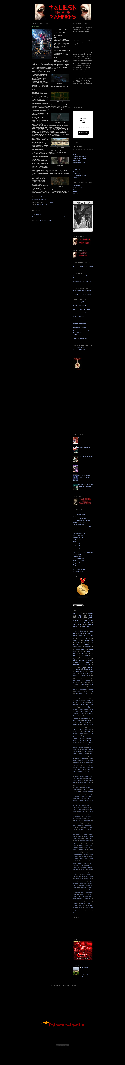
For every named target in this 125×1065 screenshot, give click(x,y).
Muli (92, 807)
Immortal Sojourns (78, 535)
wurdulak (81, 733)
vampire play (76, 789)
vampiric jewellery (87, 896)
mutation (86, 715)
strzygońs (77, 874)
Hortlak (81, 802)
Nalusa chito (89, 809)
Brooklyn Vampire (89, 760)
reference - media (85, 637)
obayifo (85, 780)
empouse (86, 838)
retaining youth (82, 747)
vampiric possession (79, 635)
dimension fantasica (78, 550)
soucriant (91, 749)
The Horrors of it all (78, 539)
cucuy (92, 771)
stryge (92, 783)
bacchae (74, 827)
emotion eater (86, 720)
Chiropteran (75, 718)
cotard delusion (77, 832)
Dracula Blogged (77, 548)
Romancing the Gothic (79, 522)
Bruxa (86, 711)
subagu (83, 874)
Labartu (88, 805)
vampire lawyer (80, 885)
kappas (86, 845)
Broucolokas (77, 796)
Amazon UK (80, 988)
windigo (90, 758)
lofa (80, 852)
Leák (74, 765)
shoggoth (90, 782)
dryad (74, 836)
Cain (85, 691)
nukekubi (80, 780)
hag (84, 727)
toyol (86, 751)
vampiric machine (86, 678)
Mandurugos (86, 807)
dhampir (87, 644)
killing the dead (77, 565)
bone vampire (81, 829)
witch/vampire (76, 648)
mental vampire (83, 856)
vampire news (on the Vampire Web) (82, 527)
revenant (75, 668)
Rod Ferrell (85, 765)
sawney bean (76, 749)
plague (74, 659)
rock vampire (76, 869)
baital (80, 827)
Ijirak (74, 803)
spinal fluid (86, 783)
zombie (80, 617)
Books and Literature (78, 165)
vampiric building (88, 669)
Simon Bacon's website (79, 514)
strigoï (82, 668)
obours (74, 863)
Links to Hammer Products (80, 162)
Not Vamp (88, 633)
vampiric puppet (87, 731)
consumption (76, 698)
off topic (79, 863)
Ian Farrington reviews (79, 569)
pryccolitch (76, 867)
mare (80, 715)
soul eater (76, 653)
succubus (88, 646)
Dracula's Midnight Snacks (80, 302)
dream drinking (84, 834)
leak (79, 849)
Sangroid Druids (81, 811)
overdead (85, 863)
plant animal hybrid (82, 782)
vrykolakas (77, 691)
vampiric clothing (83, 756)
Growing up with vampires (80, 305)
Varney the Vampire (78, 187)
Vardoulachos (88, 816)
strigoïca (76, 872)
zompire (44, 204)
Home (51, 217)
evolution (75, 742)
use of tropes (86, 628)
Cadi (90, 796)
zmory (74, 912)
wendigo (89, 696)
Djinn (83, 762)
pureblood (85, 653)
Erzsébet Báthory (88, 640)
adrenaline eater (76, 822)
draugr (82, 695)
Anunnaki (89, 793)
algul (81, 823)
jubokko (74, 845)
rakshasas (83, 867)
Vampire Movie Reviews (79, 518)
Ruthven (82, 657)
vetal (79, 791)
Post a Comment (36, 214)
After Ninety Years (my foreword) (81, 309)
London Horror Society (79, 524)
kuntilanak (90, 686)
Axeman (82, 794)
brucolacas (89, 829)
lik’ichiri (89, 851)
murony (83, 744)
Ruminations (76, 173)
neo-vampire (77, 861)
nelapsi (74, 780)
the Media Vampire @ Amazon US (82, 294)
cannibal (88, 680)
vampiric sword (80, 901)
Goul (84, 735)
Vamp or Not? (76, 169)
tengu (78, 876)
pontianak (75, 709)
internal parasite (77, 677)
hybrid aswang (77, 843)
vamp (74, 660)
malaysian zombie (78, 854)
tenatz (74, 876)
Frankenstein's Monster (79, 631)
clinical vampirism (85, 673)
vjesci (80, 905)
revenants (77, 678)
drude (90, 834)
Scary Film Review (78, 563)
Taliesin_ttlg (86, 967)
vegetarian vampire (85, 675)
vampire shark (76, 731)
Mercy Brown (84, 704)
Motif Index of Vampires (79, 529)
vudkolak (75, 907)
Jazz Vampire (80, 803)
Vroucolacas (75, 818)
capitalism (81, 660)
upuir (76, 881)
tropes (79, 729)
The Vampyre (76, 185)
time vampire (85, 876)
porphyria (85, 682)
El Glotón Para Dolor (87, 798)
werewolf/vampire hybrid (80, 666)
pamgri (74, 782)
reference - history (88, 677)
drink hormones (78, 773)
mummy (80, 639)
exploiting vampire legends (86, 840)
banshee (90, 769)
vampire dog (83, 689)
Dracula (75, 191)
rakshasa (82, 722)
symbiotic (76, 751)
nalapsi (91, 860)
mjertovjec (91, 856)
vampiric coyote (79, 892)
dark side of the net (78, 543)
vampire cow (87, 729)
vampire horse (83, 753)
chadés (85, 831)
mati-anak (76, 856)
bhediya (90, 827)
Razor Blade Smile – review (85, 456)
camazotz (80, 831)
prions (92, 865)
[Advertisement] (83, 402)
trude (82, 878)
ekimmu (79, 836)
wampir (91, 907)
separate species (77, 646)
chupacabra (76, 664)
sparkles (87, 662)
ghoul (80, 651)
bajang (84, 827)
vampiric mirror (88, 898)
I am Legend (76, 193)
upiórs (79, 880)
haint (81, 742)
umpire (86, 878)
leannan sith (84, 849)
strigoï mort (88, 687)
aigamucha (84, 822)
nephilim (82, 707)
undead (79, 615)
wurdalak (75, 910)
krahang (91, 845)
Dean (74, 541)
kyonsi (78, 642)
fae (80, 727)
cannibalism (84, 655)
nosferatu (75, 628)
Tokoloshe (75, 814)
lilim (90, 742)
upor (92, 880)
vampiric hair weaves (86, 894)
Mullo (75, 809)
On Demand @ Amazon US (39, 199)
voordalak (83, 758)
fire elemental (88, 773)
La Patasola (82, 805)
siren (92, 698)
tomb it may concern (78, 558)
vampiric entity (79, 696)
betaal (74, 771)
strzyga (86, 872)
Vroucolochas (90, 767)
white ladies (77, 909)
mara (92, 854)
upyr (81, 716)
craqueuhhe (87, 832)
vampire (39, 204)
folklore (78, 669)
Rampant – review (39, 26)
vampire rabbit (83, 754)
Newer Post (35, 217)
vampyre (88, 693)
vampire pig (75, 887)
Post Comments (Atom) (45, 220)
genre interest (77, 624)
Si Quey (79, 812)
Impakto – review (82, 466)
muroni (81, 858)
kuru (86, 742)
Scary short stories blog (79, 537)
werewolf (90, 615)
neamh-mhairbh (88, 778)
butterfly (79, 720)
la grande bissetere (84, 776)
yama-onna (82, 910)
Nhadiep (74, 811)
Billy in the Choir (89, 794)
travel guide (76, 878)
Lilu (92, 805)
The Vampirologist (77, 556)
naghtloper (76, 860)
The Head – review (83, 437)
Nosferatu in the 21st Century (81, 320)
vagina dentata (82, 881)
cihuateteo (82, 738)
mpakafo (76, 858)
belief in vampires (83, 622)
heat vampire (90, 841)
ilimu (84, 843)
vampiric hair (76, 894)
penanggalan (79, 693)
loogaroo (85, 852)
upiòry (88, 880)
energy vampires (85, 698)
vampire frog (78, 787)
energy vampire (88, 620)
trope (75, 785)
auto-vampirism (88, 825)
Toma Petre (81, 814)
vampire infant (80, 649)
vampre (83, 903)
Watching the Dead (78, 512)
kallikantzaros (90, 774)
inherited (89, 727)
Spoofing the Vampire (78, 316)
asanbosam (83, 769)
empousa (80, 838)
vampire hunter (77, 640)
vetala (77, 758)
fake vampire (80, 671)
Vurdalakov (82, 818)
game (85, 841)
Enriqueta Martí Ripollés (84, 800)
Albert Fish (81, 760)
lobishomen (75, 852)
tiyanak (91, 709)
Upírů (87, 814)
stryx (81, 872)
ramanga (90, 867)
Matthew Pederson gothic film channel (83, 552)
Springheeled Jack (87, 812)
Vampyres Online (77, 554)
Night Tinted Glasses (78, 560)
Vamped (75, 516)
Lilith (74, 639)
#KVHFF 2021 (89, 733)
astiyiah (85, 823)
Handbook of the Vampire (79, 323)
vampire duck (78, 711)
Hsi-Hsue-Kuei (88, 802)
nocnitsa (90, 861)
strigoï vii (75, 689)
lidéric (84, 851)
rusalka (90, 747)
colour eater (86, 771)
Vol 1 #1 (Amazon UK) (79, 349)
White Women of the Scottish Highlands (83, 820)
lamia (89, 657)
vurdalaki (80, 907)
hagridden (75, 707)
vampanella (75, 883)
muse (86, 858)
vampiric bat (84, 789)
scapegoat (84, 749)
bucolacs (75, 831)
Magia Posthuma (78, 807)
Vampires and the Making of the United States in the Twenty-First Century (81, 332)
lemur (74, 851)
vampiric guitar (88, 892)
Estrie (79, 764)
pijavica (82, 865)
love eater (91, 852)
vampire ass (81, 785)
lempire (90, 849)
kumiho (90, 847)
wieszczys (89, 791)
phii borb (76, 865)
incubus (75, 675)
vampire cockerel (89, 785)
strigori (91, 870)
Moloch (79, 765)
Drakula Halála (76, 798)
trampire (91, 876)
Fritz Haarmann (85, 718)
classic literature (88, 648)
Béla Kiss (84, 796)
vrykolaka (90, 905)
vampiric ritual (76, 899)
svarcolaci (89, 874)
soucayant (88, 722)
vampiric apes (77, 889)
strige (87, 870)
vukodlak (75, 733)
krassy (75, 847)
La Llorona (75, 805)
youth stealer (83, 684)
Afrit (81, 793)
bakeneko (75, 695)
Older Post (67, 217)
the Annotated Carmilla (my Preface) (82, 312)
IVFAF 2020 (90, 668)
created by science (80, 630)
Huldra (84, 764)
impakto (83, 774)
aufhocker (80, 825)
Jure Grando (83, 725)
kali (92, 720)
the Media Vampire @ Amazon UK (82, 290)
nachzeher (91, 858)
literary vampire (79, 687)
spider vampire (76, 870)
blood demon (76, 680)
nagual (82, 860)
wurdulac (75, 793)
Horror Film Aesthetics (79, 567)
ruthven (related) (84, 709)
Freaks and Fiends (78, 546)
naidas (86, 860)
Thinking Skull (76, 531)
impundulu (89, 843)
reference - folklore (85, 659)
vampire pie (89, 885)
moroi (76, 722)
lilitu (74, 729)
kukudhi (80, 847)
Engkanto (75, 800)
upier (91, 878)
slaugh (90, 869)
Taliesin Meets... (77, 171)
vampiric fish (85, 724)
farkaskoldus (75, 841)
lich (79, 851)
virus (85, 642)
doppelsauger (76, 834)
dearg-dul (88, 706)
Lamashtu (89, 764)
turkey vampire (76, 724)
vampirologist (75, 903)
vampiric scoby (84, 899)
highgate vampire (76, 774)
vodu (84, 905)
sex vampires (90, 695)
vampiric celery (76, 890)
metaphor (75, 744)
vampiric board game (87, 889)
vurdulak (86, 907)
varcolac (89, 903)
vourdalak (91, 689)
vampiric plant (86, 664)
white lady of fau (87, 909)
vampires (91, 887)
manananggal (76, 682)
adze (75, 769)
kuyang (76, 776)
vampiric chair (84, 890)
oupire (90, 780)
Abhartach (75, 760)
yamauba (89, 910)
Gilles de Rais (83, 702)
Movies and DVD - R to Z (79, 160)
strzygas (91, 872)
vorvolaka (84, 791)
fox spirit (91, 691)
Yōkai (81, 706)
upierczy (74, 880)
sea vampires (84, 869)
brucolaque (79, 771)
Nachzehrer (81, 809)
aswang (88, 651)
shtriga (74, 783)
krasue (91, 684)
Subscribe (83, 132)
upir (84, 880)
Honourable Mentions (78, 167)
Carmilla (75, 189)
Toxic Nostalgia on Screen (80, 327)
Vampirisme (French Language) (81, 520)
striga (82, 870)
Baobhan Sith (77, 735)
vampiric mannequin (77, 898)
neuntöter (84, 861)
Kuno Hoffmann (88, 803)
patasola (91, 863)
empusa (91, 838)
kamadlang (80, 845)
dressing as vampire (78, 740)
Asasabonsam (76, 794)
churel (90, 831)
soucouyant (79, 783)
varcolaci (75, 905)
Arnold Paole (78, 700)
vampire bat (88, 716)
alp (83, 713)
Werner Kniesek (89, 818)
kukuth (85, 847)
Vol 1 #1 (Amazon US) (79, 347)
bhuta (74, 829)
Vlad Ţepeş (85, 626)
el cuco (85, 836)
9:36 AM (51, 202)
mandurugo (86, 854)
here (42, 197)
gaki (81, 841)
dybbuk (89, 740)
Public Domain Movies (79, 533)
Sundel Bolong (82, 767)
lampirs (74, 849)
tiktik (82, 751)
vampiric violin (89, 901)
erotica (75, 840)
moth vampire (80, 778)
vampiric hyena (76, 896)
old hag (89, 707)
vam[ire (89, 881)
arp (79, 769)
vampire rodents (83, 887)
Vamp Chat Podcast (78, 571)
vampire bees (83, 883)
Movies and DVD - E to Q (79, 158)
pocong (87, 865)
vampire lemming (87, 787)
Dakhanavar (77, 762)
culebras (89, 738)
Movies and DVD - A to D (79, 156)
